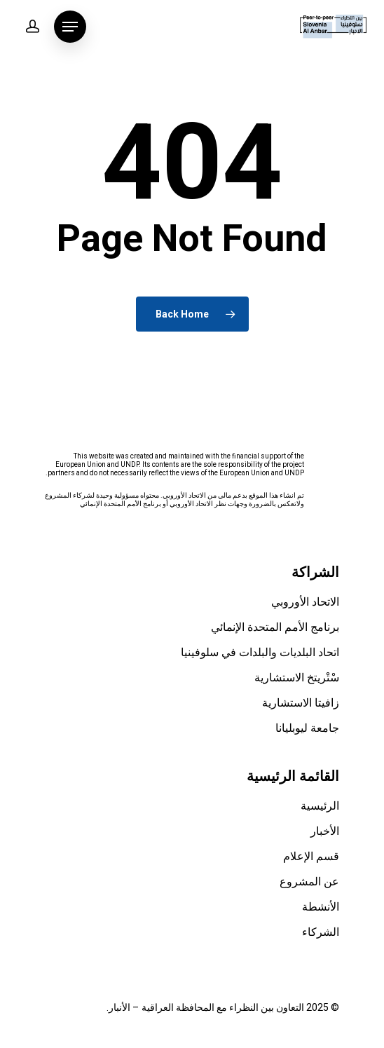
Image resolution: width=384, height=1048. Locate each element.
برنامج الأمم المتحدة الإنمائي (275, 627)
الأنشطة (320, 907)
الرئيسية (320, 806)
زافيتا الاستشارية (300, 703)
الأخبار (324, 831)
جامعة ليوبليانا (307, 728)
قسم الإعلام (311, 856)
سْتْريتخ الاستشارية (296, 677)
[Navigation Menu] (70, 27)
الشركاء (320, 932)
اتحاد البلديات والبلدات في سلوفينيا (260, 652)
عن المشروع (309, 881)
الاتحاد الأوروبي (305, 602)
